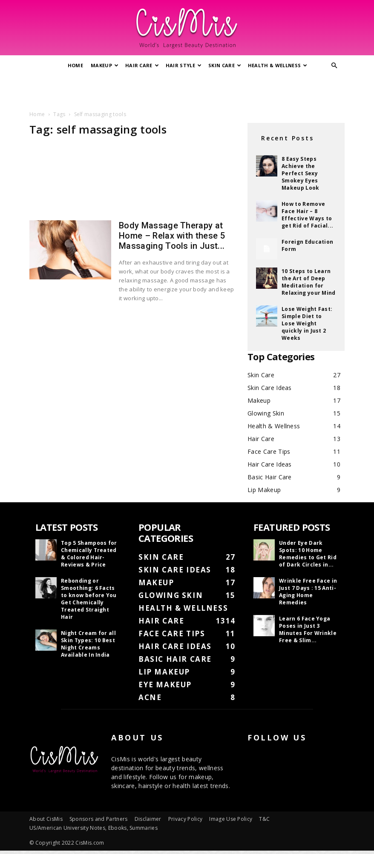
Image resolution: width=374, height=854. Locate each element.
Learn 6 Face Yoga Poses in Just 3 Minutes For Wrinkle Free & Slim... (308, 629)
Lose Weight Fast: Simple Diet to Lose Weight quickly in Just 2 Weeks (307, 323)
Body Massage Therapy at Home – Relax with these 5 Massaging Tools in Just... (172, 235)
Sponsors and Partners (98, 819)
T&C (264, 819)
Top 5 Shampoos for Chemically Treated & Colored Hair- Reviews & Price (89, 553)
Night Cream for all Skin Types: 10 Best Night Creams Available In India (88, 643)
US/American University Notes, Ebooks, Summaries (93, 827)
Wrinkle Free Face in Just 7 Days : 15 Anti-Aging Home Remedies (308, 591)
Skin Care (224, 65)
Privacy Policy (185, 819)
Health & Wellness (278, 65)
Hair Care (142, 65)
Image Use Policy (230, 819)
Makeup (104, 65)
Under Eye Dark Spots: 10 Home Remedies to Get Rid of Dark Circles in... (308, 553)
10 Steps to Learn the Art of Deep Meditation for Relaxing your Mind (309, 282)
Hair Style (184, 65)
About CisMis (46, 819)
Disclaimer (148, 819)
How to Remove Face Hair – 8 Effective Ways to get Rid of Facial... (307, 214)
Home (75, 65)
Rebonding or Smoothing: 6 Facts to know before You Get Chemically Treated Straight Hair (89, 599)
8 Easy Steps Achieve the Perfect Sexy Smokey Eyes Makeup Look (300, 173)
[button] (334, 66)
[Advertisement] (187, 90)
